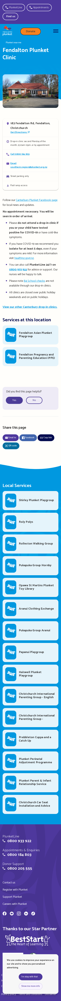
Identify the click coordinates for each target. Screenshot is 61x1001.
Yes (14, 400)
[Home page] (7, 31)
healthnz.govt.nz (24, 258)
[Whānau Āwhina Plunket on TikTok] (33, 914)
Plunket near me (13, 42)
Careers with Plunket (15, 904)
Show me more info (30, 986)
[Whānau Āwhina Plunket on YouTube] (12, 914)
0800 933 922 (18, 269)
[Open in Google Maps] (30, 128)
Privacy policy (8, 994)
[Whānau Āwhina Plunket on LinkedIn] (26, 914)
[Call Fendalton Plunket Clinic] (30, 154)
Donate (30, 31)
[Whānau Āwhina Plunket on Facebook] (5, 914)
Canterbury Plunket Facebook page (36, 200)
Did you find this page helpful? (24, 391)
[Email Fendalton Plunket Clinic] (30, 165)
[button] (14, 7)
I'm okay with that (29, 976)
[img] (27, 940)
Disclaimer (50, 994)
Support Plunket (12, 896)
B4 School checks (34, 281)
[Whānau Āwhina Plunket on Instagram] (19, 914)
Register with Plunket (15, 889)
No (34, 400)
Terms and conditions (30, 994)
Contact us (9, 882)
